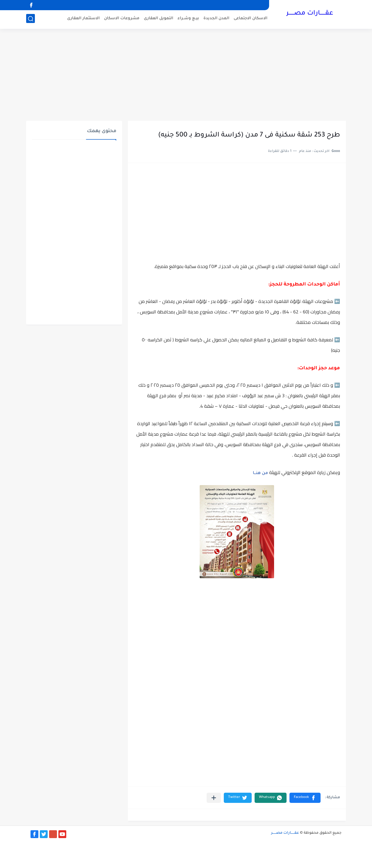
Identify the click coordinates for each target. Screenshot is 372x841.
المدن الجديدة (216, 19)
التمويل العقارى (158, 19)
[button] (305, 798)
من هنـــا (260, 473)
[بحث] (30, 19)
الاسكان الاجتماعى (250, 19)
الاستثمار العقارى (83, 19)
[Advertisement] (186, 75)
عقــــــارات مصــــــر (309, 13)
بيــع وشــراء (188, 19)
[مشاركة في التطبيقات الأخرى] (214, 798)
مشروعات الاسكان (122, 19)
